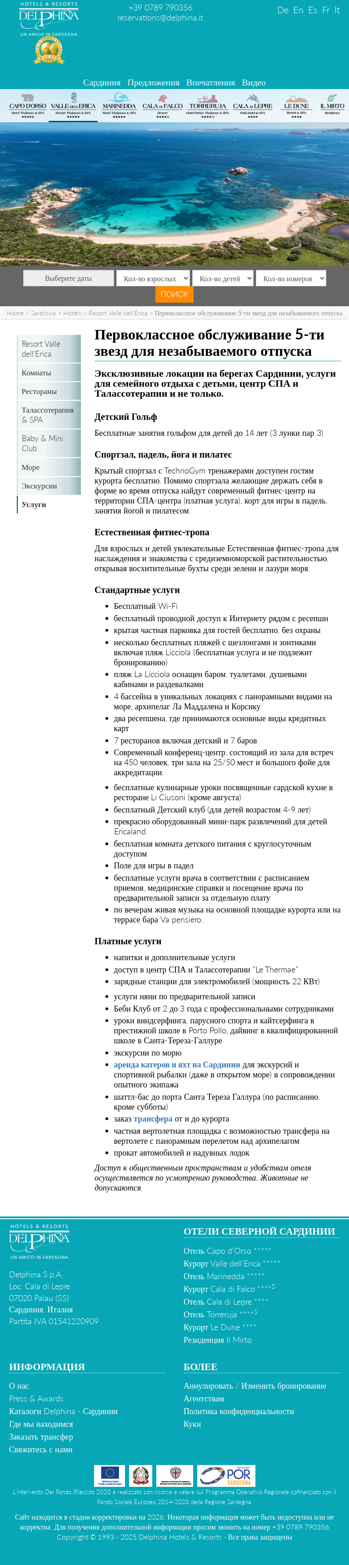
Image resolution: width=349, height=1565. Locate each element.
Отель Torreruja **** (220, 1314)
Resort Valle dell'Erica (118, 313)
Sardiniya (43, 313)
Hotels (72, 313)
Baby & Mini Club (42, 443)
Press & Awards (36, 1398)
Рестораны (39, 391)
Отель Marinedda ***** (224, 1276)
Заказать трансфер (41, 1436)
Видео (254, 81)
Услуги (34, 504)
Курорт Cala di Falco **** (229, 1289)
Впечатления (210, 81)
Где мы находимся (41, 1424)
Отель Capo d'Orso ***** (228, 1251)
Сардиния (102, 81)
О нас (19, 1386)
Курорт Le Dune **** (220, 1327)
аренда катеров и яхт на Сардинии (177, 1064)
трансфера (153, 1118)
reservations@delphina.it (160, 17)
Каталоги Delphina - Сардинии (63, 1411)
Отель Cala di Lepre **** (226, 1301)
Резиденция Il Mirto (218, 1340)
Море (31, 467)
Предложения (154, 81)
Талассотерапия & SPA (48, 414)
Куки (192, 1424)
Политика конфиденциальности (239, 1411)
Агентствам (204, 1398)
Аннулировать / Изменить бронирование (255, 1386)
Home (15, 313)
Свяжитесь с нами (41, 1449)
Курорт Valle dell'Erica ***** (232, 1263)
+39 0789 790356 (160, 7)
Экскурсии (39, 485)
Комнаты (36, 372)
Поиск (175, 294)
